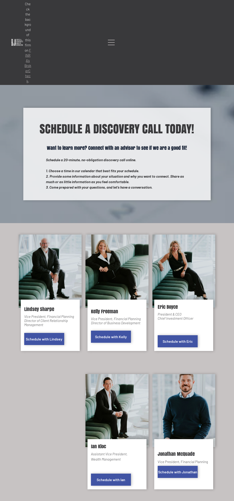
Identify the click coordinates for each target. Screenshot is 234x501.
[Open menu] (111, 42)
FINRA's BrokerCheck (27, 65)
